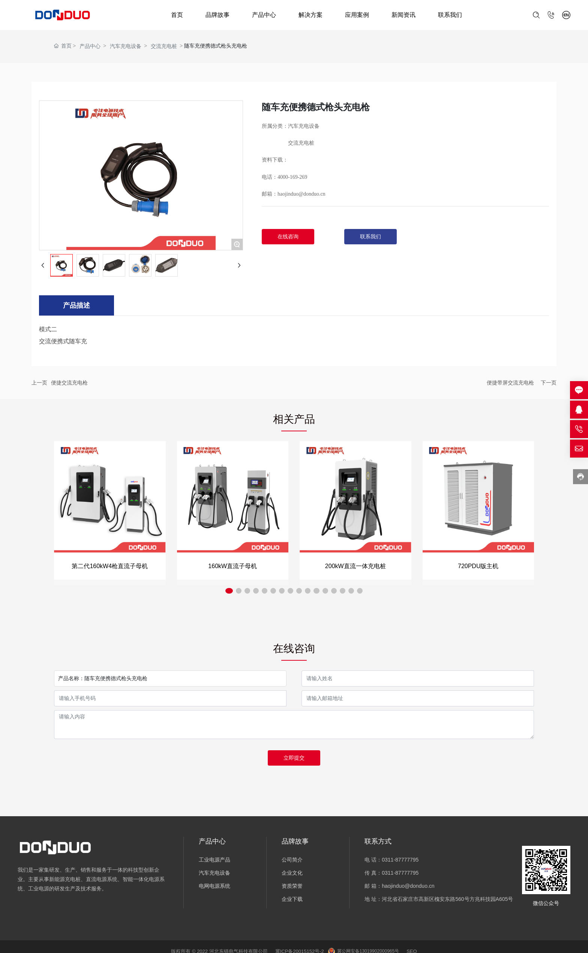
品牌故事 (218, 15)
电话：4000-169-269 (284, 177)
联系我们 (450, 15)
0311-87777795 (400, 860)
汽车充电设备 (125, 46)
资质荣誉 (292, 886)
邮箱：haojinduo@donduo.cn (294, 194)
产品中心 (264, 15)
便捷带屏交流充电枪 (510, 383)
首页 (177, 15)
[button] (243, 592)
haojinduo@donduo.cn (408, 886)
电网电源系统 (214, 886)
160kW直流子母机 (232, 566)
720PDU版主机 (478, 566)
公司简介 (292, 860)
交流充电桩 (164, 46)
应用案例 (357, 15)
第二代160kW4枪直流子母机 (110, 566)
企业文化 (292, 873)
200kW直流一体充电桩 (355, 566)
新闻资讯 (404, 15)
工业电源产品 (214, 860)
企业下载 (292, 899)
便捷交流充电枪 (69, 383)
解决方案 (310, 15)
